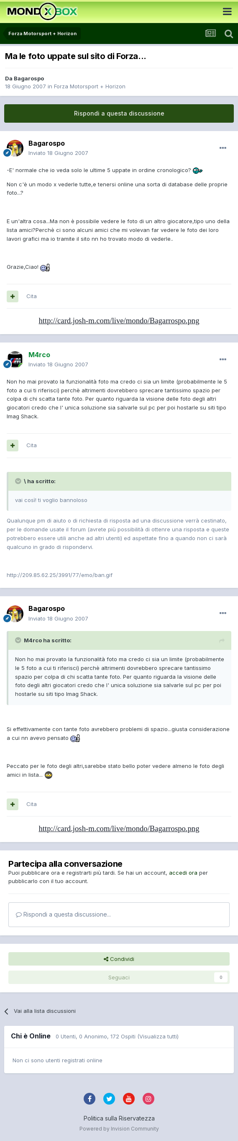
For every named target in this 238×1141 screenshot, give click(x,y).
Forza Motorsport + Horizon (89, 86)
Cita (31, 296)
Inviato (58, 152)
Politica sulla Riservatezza (119, 1118)
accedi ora (183, 872)
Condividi (119, 959)
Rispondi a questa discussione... (63, 914)
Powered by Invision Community (119, 1129)
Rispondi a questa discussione (119, 113)
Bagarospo (29, 78)
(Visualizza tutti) (158, 1036)
